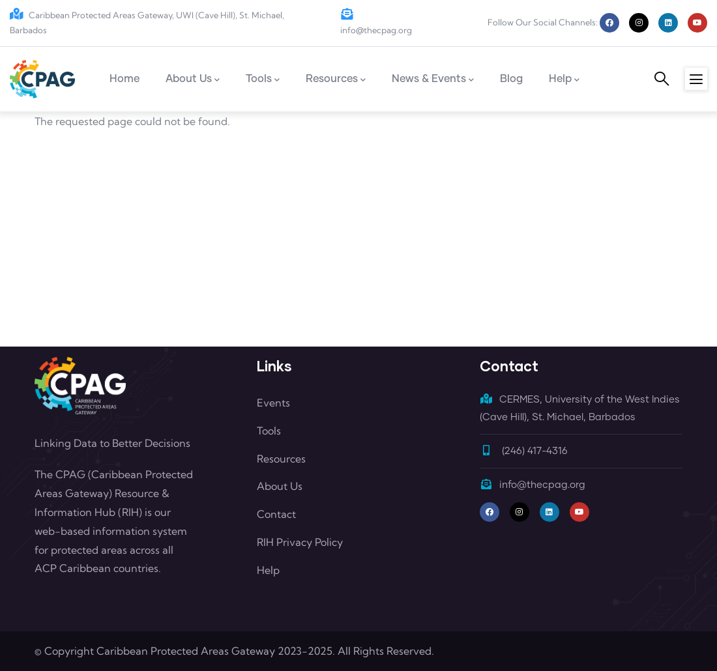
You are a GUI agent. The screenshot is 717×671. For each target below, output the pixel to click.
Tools (269, 430)
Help (268, 570)
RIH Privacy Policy (300, 542)
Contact (276, 514)
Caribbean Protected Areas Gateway (185, 650)
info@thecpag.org (532, 485)
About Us (279, 486)
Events (273, 402)
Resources (281, 458)
